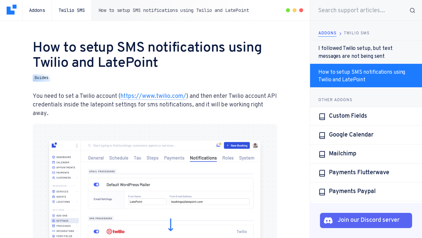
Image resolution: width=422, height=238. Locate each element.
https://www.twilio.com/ (153, 95)
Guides (42, 77)
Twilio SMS (71, 10)
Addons (37, 10)
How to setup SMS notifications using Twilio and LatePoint (361, 75)
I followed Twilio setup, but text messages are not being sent (355, 52)
